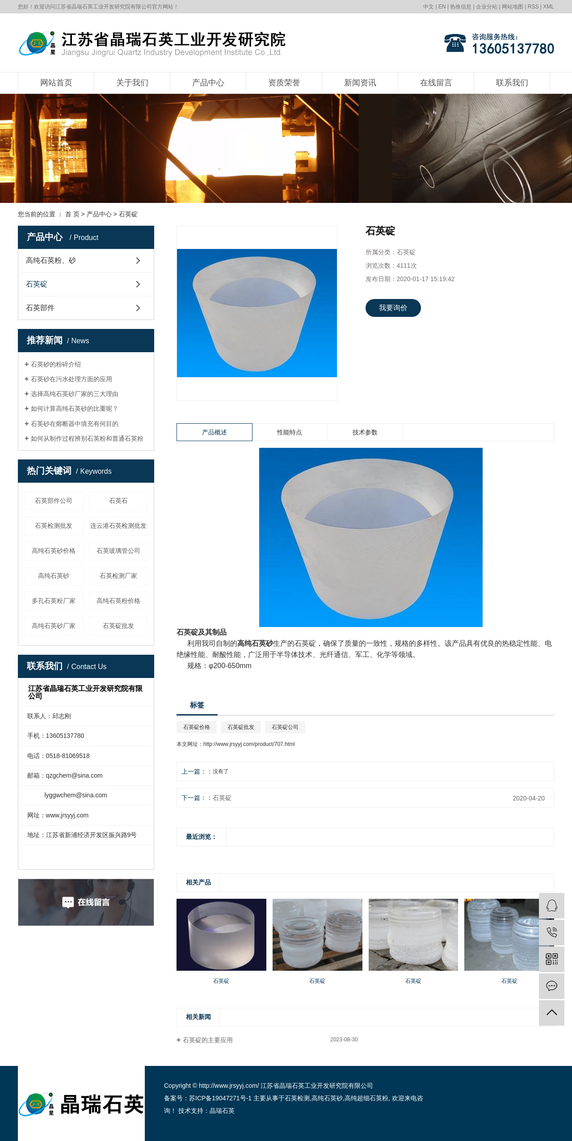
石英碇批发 (118, 625)
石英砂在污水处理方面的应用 (71, 379)
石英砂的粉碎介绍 (56, 364)
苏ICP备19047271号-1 (220, 1098)
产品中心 (208, 82)
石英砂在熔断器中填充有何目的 (74, 423)
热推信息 (460, 7)
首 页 (72, 214)
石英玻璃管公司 (118, 550)
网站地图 (512, 7)
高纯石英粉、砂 (51, 260)
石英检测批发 (53, 525)
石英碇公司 (285, 727)
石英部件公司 (53, 500)
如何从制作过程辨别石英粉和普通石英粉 (87, 438)
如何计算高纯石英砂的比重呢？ (74, 408)
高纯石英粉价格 (118, 600)
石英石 (118, 500)
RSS (533, 7)
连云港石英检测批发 (118, 525)
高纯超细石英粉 (366, 1098)
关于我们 (132, 82)
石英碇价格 (196, 727)
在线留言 (436, 82)
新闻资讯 (360, 82)
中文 (428, 7)
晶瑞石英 (222, 1110)
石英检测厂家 (118, 575)
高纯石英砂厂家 (54, 625)
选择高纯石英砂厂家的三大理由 (74, 393)
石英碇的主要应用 (208, 1040)
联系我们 (512, 82)
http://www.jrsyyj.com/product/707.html (249, 744)
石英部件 (40, 308)
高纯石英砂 (53, 575)
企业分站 (486, 7)
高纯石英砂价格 (54, 550)
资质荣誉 (284, 82)
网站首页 (56, 82)
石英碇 (128, 214)
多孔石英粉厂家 (54, 600)
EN (442, 7)
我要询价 (393, 308)
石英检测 (297, 1098)
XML (548, 7)
